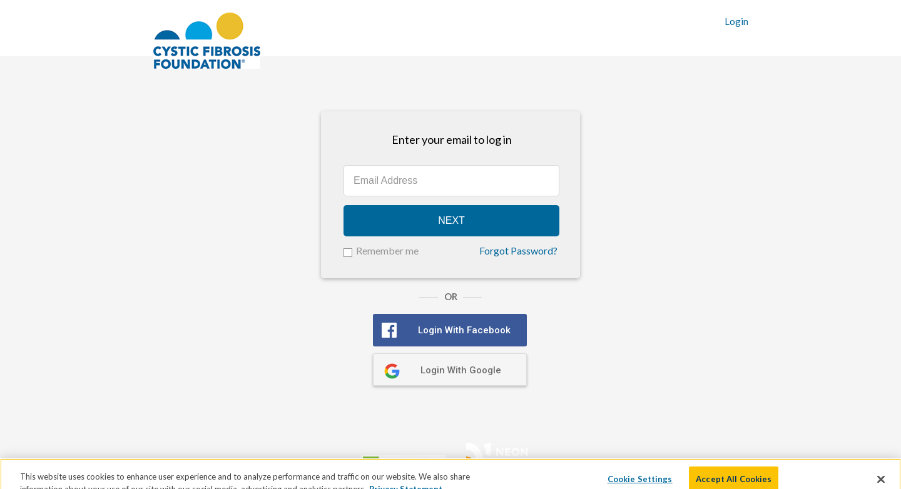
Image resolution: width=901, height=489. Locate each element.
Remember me (387, 250)
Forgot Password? (518, 251)
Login (736, 21)
